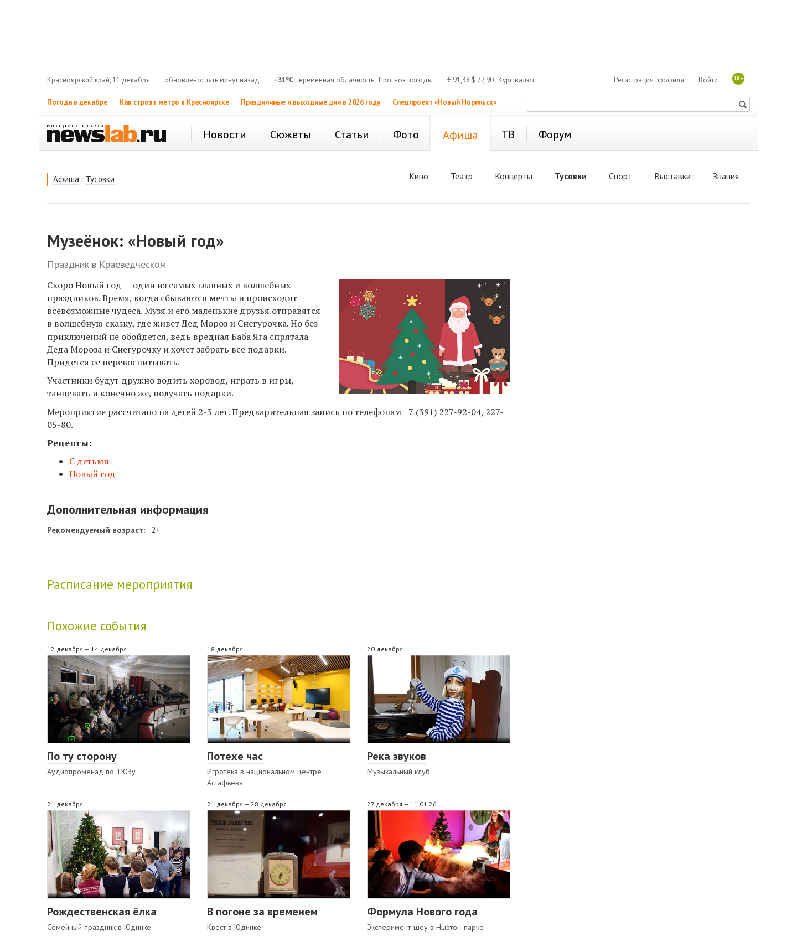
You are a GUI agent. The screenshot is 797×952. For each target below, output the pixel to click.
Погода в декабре (77, 102)
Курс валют (516, 80)
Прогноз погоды (406, 80)
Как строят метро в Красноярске (174, 102)
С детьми (89, 461)
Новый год (92, 474)
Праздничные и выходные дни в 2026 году (310, 102)
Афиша (66, 179)
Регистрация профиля (649, 80)
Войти (708, 80)
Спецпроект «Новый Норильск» (444, 102)
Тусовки (100, 179)
